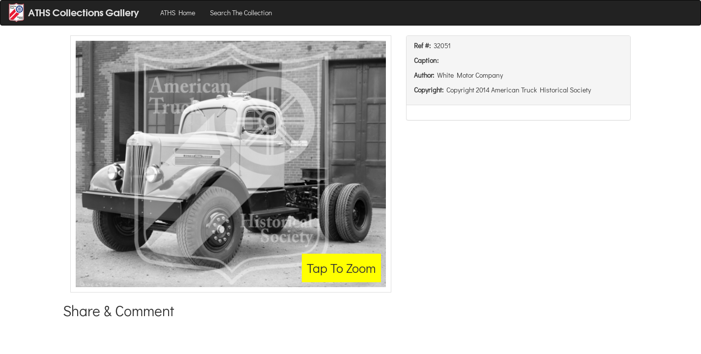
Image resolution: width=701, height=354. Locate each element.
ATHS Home (177, 12)
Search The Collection (241, 12)
